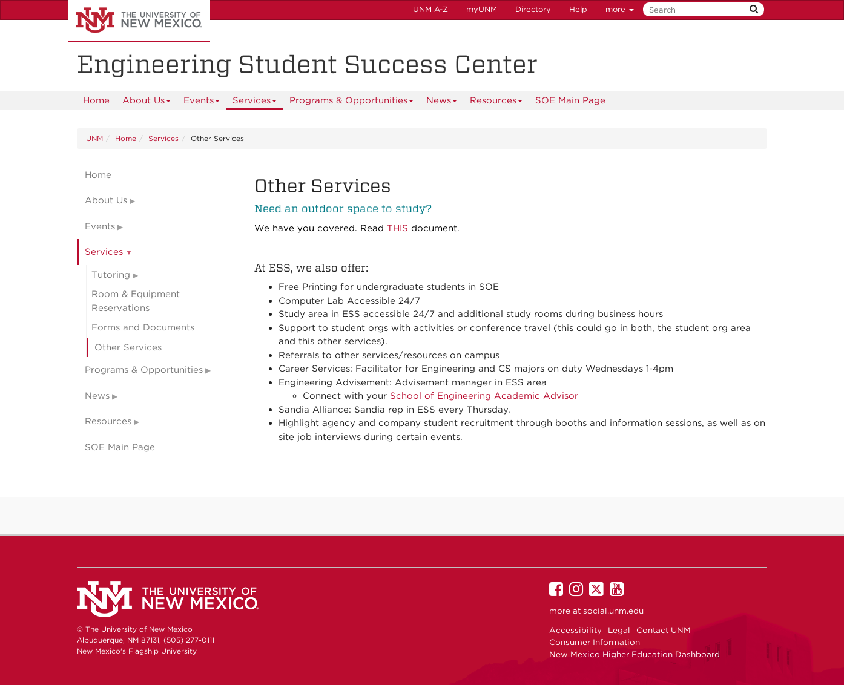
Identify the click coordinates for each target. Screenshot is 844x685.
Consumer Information (594, 642)
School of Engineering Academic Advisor (484, 395)
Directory (533, 9)
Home (96, 100)
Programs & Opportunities (351, 102)
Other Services (128, 347)
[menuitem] (96, 100)
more (619, 9)
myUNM (481, 9)
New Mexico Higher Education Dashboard (634, 654)
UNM (94, 138)
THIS (397, 228)
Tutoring (110, 274)
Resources (496, 102)
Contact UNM (663, 630)
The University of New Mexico (139, 21)
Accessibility (575, 630)
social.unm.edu (613, 610)
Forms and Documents (142, 327)
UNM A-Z (430, 9)
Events (201, 102)
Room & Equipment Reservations (135, 301)
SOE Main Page (570, 100)
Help (578, 9)
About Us (146, 102)
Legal (619, 630)
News (442, 102)
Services (254, 102)
